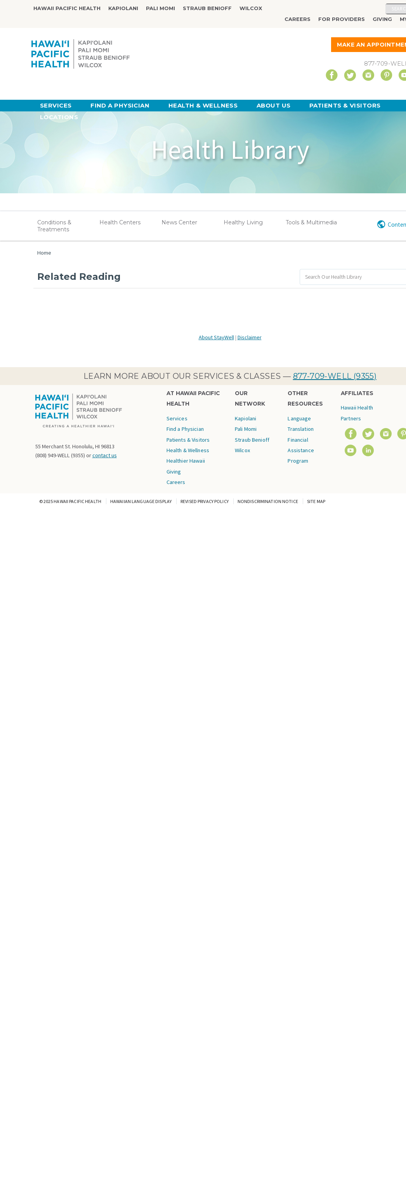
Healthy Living (243, 222)
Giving (382, 19)
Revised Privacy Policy (204, 501)
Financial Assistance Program (301, 450)
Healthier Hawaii (186, 460)
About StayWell (216, 337)
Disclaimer (250, 337)
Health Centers (120, 222)
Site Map (316, 501)
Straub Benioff (207, 8)
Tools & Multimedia (311, 222)
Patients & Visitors (345, 105)
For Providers (341, 19)
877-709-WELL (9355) (335, 376)
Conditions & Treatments (54, 226)
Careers (298, 19)
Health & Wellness (203, 105)
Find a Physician (119, 105)
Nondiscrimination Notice (268, 501)
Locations (59, 117)
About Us (274, 105)
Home (44, 252)
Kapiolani (123, 8)
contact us (104, 455)
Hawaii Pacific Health (67, 8)
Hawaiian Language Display (141, 501)
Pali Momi (160, 8)
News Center (179, 222)
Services (56, 105)
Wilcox (250, 8)
